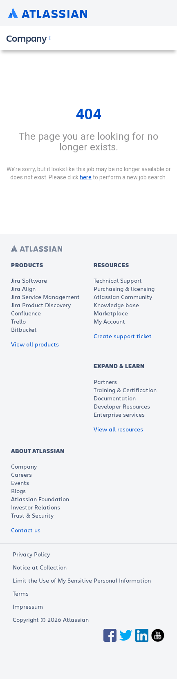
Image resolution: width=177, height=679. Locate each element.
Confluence (26, 313)
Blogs (18, 491)
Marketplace (111, 313)
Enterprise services (119, 414)
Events (20, 483)
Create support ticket (123, 336)
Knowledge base (116, 305)
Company (24, 466)
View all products (35, 344)
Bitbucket (24, 329)
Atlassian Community (123, 297)
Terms (21, 593)
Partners (105, 382)
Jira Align (23, 289)
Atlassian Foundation (40, 499)
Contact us (25, 530)
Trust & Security (32, 515)
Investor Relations (35, 507)
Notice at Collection (40, 567)
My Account (109, 321)
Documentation (115, 398)
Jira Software (29, 280)
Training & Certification (125, 390)
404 (88, 114)
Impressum (28, 606)
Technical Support (118, 280)
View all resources (118, 429)
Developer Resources (122, 406)
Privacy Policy (31, 554)
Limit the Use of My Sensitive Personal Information (82, 580)
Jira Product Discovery (41, 305)
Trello (18, 321)
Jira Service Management (45, 297)
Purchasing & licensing (124, 289)
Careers (21, 474)
